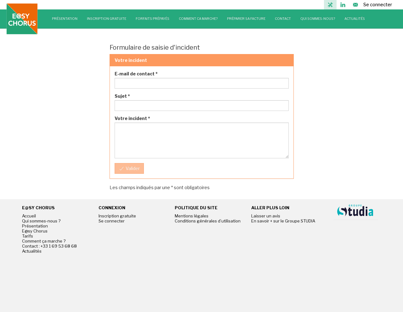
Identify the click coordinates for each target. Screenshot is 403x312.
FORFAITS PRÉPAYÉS (152, 19)
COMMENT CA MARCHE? (198, 19)
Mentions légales (191, 215)
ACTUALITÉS (354, 19)
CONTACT (283, 19)
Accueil (29, 215)
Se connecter (377, 5)
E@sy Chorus (35, 230)
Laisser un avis (265, 215)
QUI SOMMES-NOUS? (317, 19)
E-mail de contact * (136, 73)
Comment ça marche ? (43, 241)
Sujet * (122, 96)
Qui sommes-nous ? (41, 220)
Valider (129, 168)
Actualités (32, 251)
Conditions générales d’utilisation (208, 220)
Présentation (35, 225)
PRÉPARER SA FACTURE (246, 19)
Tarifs (27, 235)
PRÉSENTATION (64, 19)
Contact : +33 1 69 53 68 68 (49, 246)
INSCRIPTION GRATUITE (106, 19)
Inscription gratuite (117, 215)
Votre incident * (132, 118)
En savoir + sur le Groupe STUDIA (283, 220)
